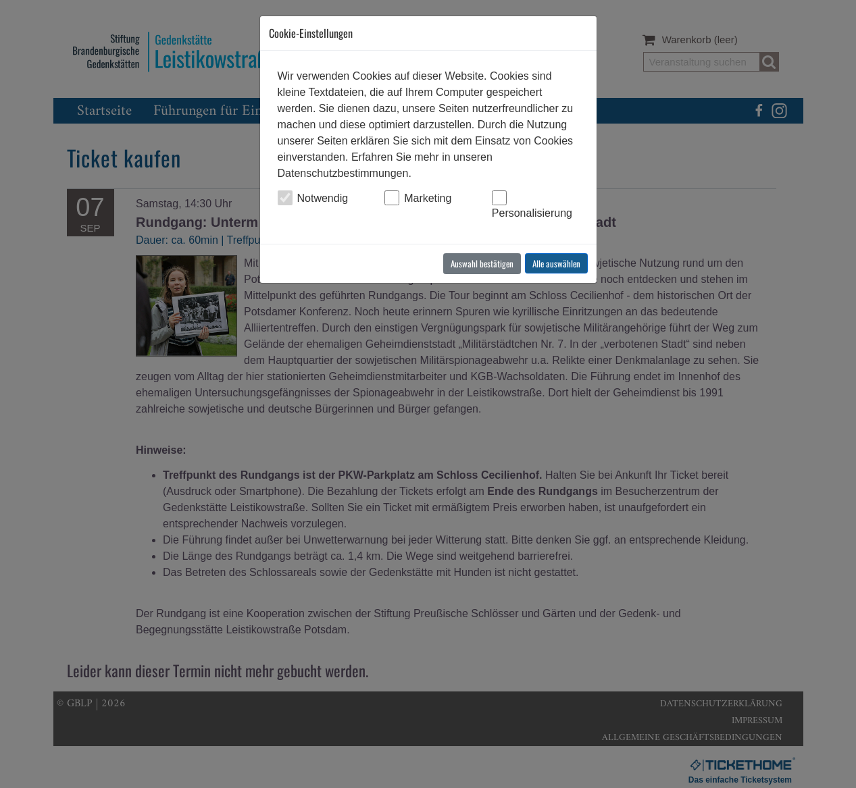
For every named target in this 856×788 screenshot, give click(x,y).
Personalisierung (532, 213)
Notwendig (323, 198)
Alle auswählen (556, 263)
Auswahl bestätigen (482, 263)
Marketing (427, 198)
